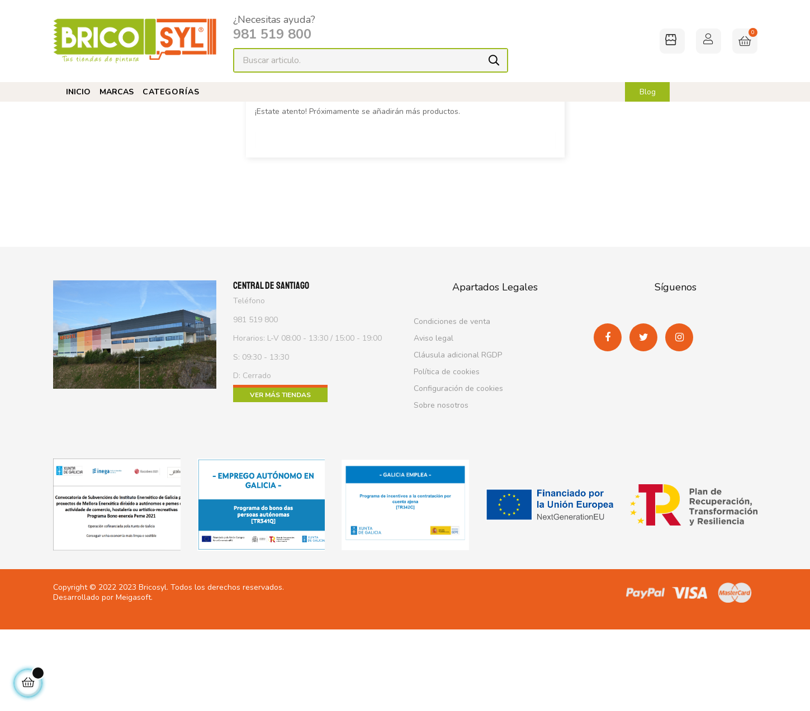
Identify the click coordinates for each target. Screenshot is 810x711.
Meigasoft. (134, 679)
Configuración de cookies (458, 475)
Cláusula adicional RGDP (458, 441)
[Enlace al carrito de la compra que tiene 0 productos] (744, 41)
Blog (648, 92)
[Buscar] (405, 223)
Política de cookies (447, 458)
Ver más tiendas (280, 481)
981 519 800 (272, 34)
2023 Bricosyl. (143, 669)
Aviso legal (433, 424)
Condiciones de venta (452, 408)
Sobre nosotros (441, 491)
